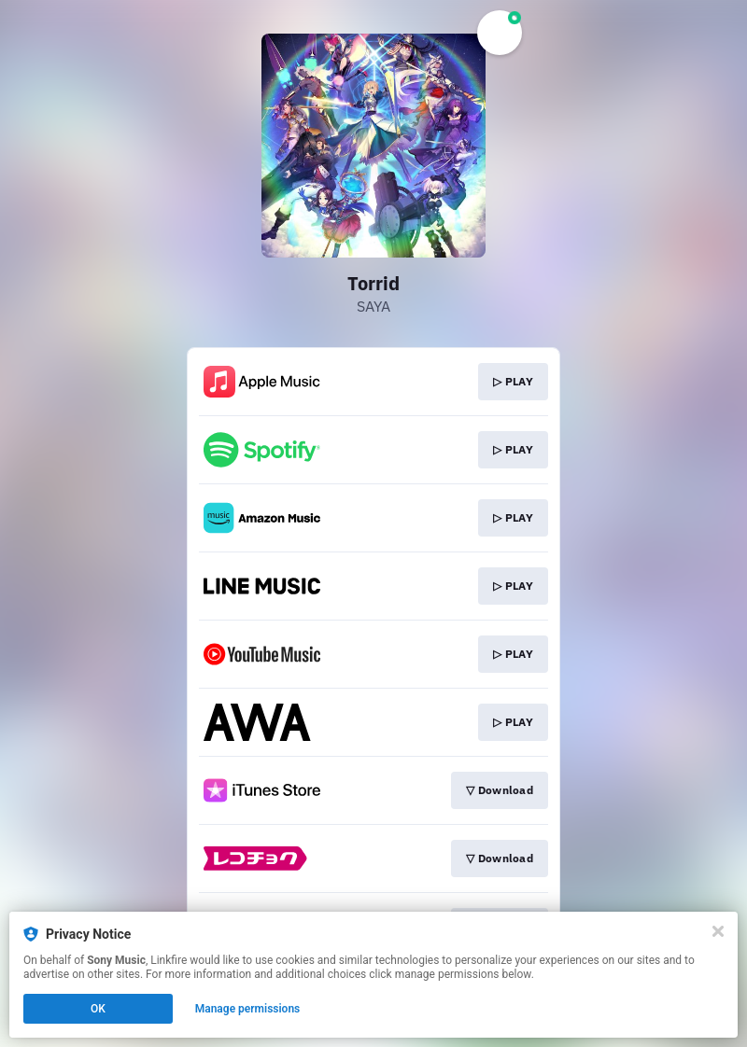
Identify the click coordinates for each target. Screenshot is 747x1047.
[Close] (718, 931)
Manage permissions (248, 1008)
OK (98, 1008)
